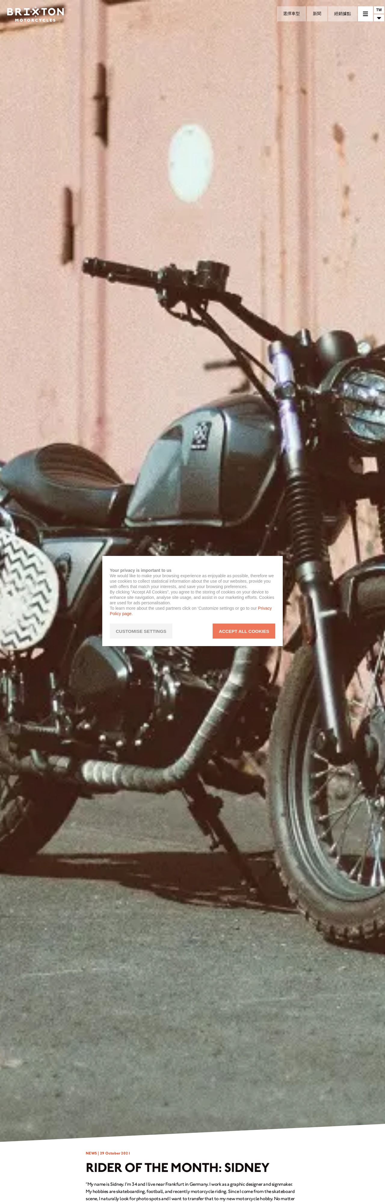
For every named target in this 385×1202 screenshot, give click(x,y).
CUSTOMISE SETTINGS (141, 631)
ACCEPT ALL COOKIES (244, 631)
